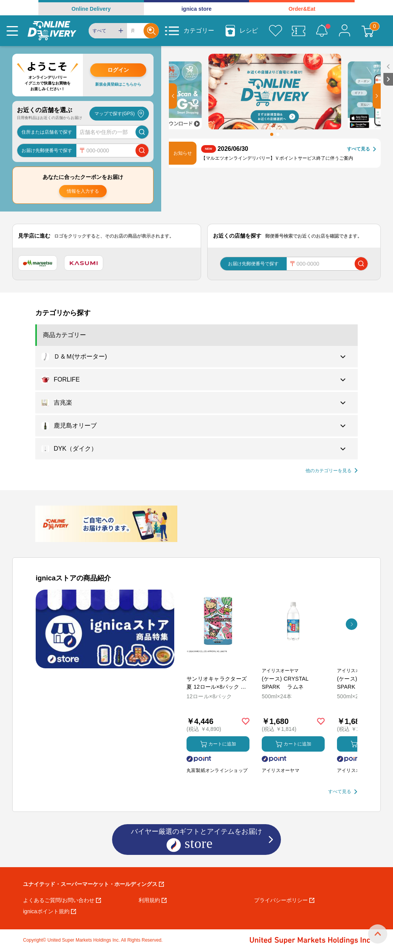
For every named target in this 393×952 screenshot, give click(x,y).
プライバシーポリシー (284, 900)
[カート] (368, 31)
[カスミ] (83, 263)
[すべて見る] (361, 149)
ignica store (197, 9)
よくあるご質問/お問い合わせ (62, 900)
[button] (173, 96)
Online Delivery (91, 9)
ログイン (118, 70)
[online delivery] (52, 30)
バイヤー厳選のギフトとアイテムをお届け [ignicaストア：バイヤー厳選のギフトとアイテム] (196, 840)
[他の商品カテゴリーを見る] (331, 471)
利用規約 (153, 900)
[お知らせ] (322, 31)
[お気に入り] (275, 31)
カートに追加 (218, 744)
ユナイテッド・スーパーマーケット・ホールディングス (93, 884)
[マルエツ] (37, 263)
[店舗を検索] (142, 132)
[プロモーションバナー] (105, 629)
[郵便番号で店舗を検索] (142, 150)
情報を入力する (83, 191)
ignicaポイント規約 (49, 911)
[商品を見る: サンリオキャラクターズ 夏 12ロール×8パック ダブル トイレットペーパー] (218, 661)
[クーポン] (298, 31)
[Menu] (12, 30)
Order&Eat (302, 9)
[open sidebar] (388, 66)
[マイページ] (345, 31)
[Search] (135, 30)
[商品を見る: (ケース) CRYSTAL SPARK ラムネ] (293, 661)
